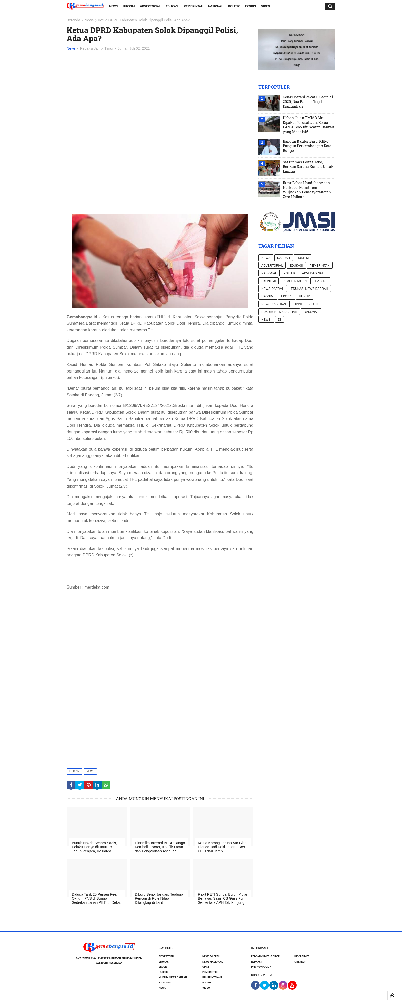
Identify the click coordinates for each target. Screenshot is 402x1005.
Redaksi (256, 961)
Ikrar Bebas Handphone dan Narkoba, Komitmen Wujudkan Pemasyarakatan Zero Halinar (307, 190)
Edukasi (172, 6)
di (279, 319)
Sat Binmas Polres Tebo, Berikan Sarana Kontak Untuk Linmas (308, 167)
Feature (320, 281)
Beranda (73, 20)
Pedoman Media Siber (265, 956)
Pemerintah (193, 6)
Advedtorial (313, 273)
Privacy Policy (261, 966)
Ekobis (250, 6)
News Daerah (272, 289)
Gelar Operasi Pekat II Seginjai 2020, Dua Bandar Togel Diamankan (308, 102)
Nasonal (311, 312)
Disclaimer (301, 956)
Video (265, 6)
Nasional (215, 6)
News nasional (274, 304)
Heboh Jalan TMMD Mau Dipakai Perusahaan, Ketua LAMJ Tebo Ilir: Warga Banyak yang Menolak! (308, 125)
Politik (234, 6)
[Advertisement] (160, 90)
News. (266, 319)
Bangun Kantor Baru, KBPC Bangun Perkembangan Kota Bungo (307, 146)
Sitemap (299, 961)
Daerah (283, 258)
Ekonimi (267, 296)
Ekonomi (268, 281)
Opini (298, 304)
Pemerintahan (295, 281)
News (113, 6)
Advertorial (150, 6)
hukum (304, 296)
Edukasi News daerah (309, 289)
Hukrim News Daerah (279, 312)
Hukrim (129, 6)
